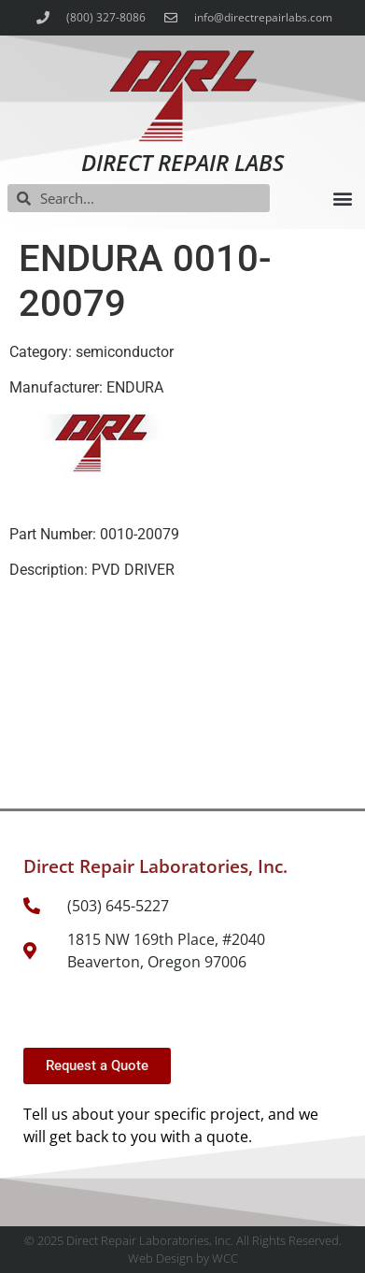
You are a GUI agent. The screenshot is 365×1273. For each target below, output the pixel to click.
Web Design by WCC (183, 1258)
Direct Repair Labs (182, 162)
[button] (342, 198)
